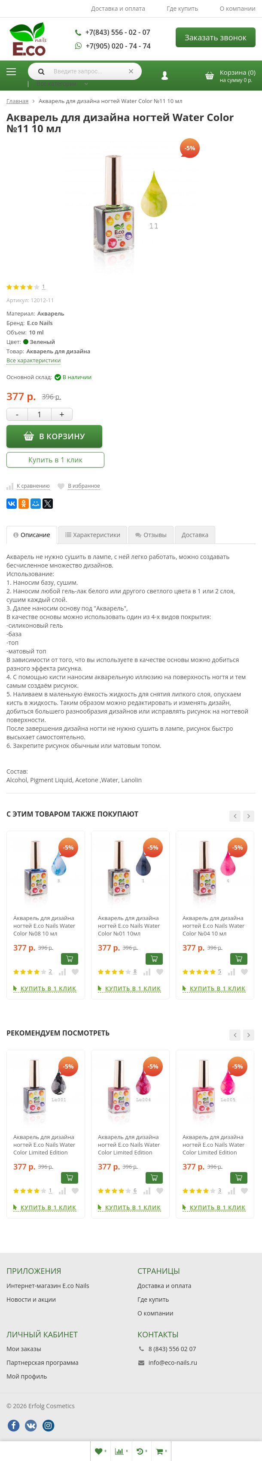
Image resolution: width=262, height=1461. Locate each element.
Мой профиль (26, 1376)
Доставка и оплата (118, 8)
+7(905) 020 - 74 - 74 (118, 46)
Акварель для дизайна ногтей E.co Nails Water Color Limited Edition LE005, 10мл (213, 1144)
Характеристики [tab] (93, 535)
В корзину (54, 436)
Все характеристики (33, 360)
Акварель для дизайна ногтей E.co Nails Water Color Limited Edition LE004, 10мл (129, 1144)
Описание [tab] (31, 535)
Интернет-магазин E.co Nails (47, 1286)
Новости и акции (31, 1299)
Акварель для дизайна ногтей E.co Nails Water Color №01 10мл (129, 925)
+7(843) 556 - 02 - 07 (117, 32)
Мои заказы (23, 1349)
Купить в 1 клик (55, 460)
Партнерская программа (42, 1362)
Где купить (182, 8)
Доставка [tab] (195, 535)
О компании (237, 8)
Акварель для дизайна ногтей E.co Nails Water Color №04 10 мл (213, 925)
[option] (45, 915)
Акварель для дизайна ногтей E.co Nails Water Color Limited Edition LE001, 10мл (44, 1144)
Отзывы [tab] (151, 535)
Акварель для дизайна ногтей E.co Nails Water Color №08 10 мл (44, 925)
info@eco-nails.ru (173, 1362)
